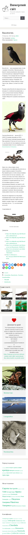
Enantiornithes (6, 277)
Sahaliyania (7, 282)
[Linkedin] (24, 265)
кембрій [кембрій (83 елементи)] (20, 467)
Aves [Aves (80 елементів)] (24, 520)
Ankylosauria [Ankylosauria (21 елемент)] (15, 518)
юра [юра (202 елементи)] (7, 475)
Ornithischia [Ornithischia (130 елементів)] (14, 533)
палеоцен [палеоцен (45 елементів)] (4, 472)
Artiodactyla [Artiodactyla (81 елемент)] (19, 520)
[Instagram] (6, 265)
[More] (12, 267)
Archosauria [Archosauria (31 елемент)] (4, 520)
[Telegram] (12, 265)
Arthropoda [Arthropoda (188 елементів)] (11, 520)
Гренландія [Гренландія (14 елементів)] (14, 494)
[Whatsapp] (6, 267)
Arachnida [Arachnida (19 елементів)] (20, 518)
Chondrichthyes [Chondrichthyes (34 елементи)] (5, 525)
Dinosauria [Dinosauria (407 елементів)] (19, 528)
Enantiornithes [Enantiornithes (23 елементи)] (5, 531)
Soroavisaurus (6, 147)
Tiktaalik (6, 279)
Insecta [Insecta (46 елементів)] (9, 531)
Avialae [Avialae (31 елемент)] (3, 522)
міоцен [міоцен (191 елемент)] (12, 470)
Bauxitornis (14, 275)
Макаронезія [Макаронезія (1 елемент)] (13, 496)
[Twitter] (9, 265)
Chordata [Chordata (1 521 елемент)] (13, 525)
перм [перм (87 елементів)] (7, 473)
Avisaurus (13, 147)
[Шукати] (22, 18)
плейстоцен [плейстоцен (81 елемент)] (12, 472)
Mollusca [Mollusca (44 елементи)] (9, 533)
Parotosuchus (8, 452)
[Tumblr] (15, 265)
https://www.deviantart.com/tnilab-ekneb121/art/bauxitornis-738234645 (15, 251)
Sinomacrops (8, 393)
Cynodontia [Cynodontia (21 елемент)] (13, 528)
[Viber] (3, 267)
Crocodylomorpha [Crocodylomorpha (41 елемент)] (6, 528)
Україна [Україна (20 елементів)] (13, 506)
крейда (13, 38)
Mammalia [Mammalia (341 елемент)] (21, 531)
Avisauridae (7, 275)
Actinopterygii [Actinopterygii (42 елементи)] (5, 518)
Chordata (20, 275)
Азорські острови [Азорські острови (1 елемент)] (21, 488)
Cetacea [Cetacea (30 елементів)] (18, 522)
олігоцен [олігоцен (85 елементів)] (17, 470)
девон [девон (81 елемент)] (7, 467)
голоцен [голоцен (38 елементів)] (3, 467)
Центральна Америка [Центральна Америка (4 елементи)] (21, 505)
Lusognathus (8, 416)
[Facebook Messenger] (9, 267)
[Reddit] (18, 265)
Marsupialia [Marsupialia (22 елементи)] (4, 533)
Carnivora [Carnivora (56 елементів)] (8, 522)
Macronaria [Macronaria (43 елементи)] (14, 531)
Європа (15, 40)
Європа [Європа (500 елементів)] (5, 488)
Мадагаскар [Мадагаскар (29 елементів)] (6, 496)
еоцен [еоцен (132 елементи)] (11, 467)
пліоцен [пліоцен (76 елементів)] (18, 472)
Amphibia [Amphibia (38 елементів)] (11, 518)
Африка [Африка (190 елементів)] (18, 492)
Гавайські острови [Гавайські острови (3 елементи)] (6, 494)
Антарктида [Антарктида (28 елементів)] (10, 492)
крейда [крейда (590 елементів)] (5, 470)
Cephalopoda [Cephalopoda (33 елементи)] (13, 522)
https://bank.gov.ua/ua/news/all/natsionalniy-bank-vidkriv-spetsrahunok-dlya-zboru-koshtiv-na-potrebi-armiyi (14, 356)
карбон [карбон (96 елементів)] (15, 467)
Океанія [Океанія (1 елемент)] (9, 499)
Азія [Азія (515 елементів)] (4, 491)
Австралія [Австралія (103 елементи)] (13, 488)
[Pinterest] (21, 265)
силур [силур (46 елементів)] (21, 472)
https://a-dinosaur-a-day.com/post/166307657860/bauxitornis (16, 256)
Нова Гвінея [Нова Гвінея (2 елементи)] (18, 496)
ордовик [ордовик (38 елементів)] (21, 470)
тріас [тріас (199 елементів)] (4, 475)
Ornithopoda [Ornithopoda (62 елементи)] (22, 533)
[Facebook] (3, 265)
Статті (6, 273)
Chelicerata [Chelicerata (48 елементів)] (23, 522)
